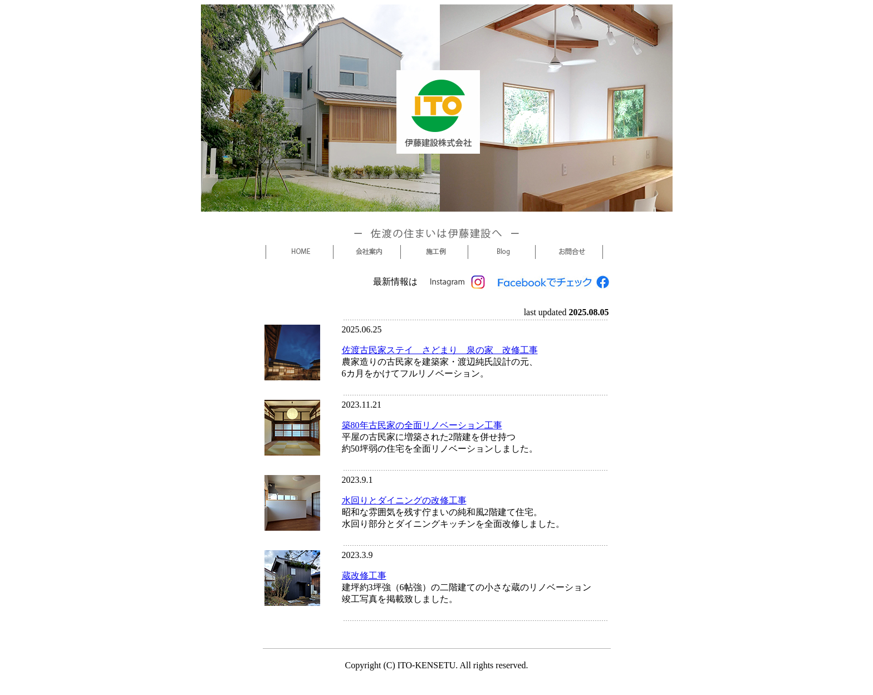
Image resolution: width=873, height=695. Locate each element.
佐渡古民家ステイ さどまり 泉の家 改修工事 (440, 350)
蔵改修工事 (364, 575)
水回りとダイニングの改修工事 (404, 500)
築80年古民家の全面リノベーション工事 (422, 425)
